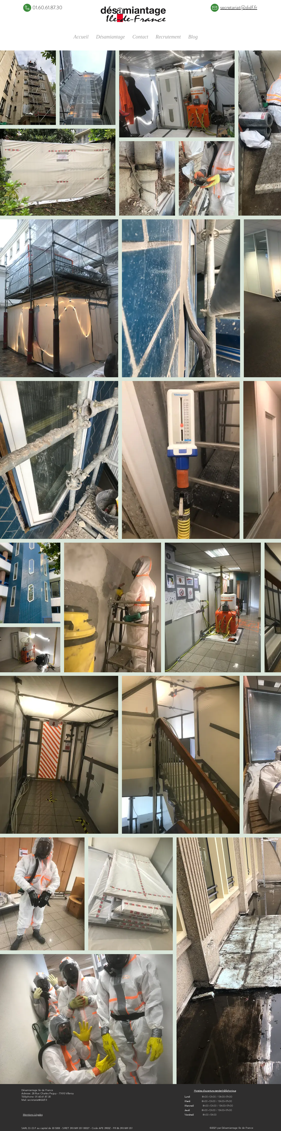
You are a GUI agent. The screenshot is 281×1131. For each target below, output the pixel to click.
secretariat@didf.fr (37, 1100)
